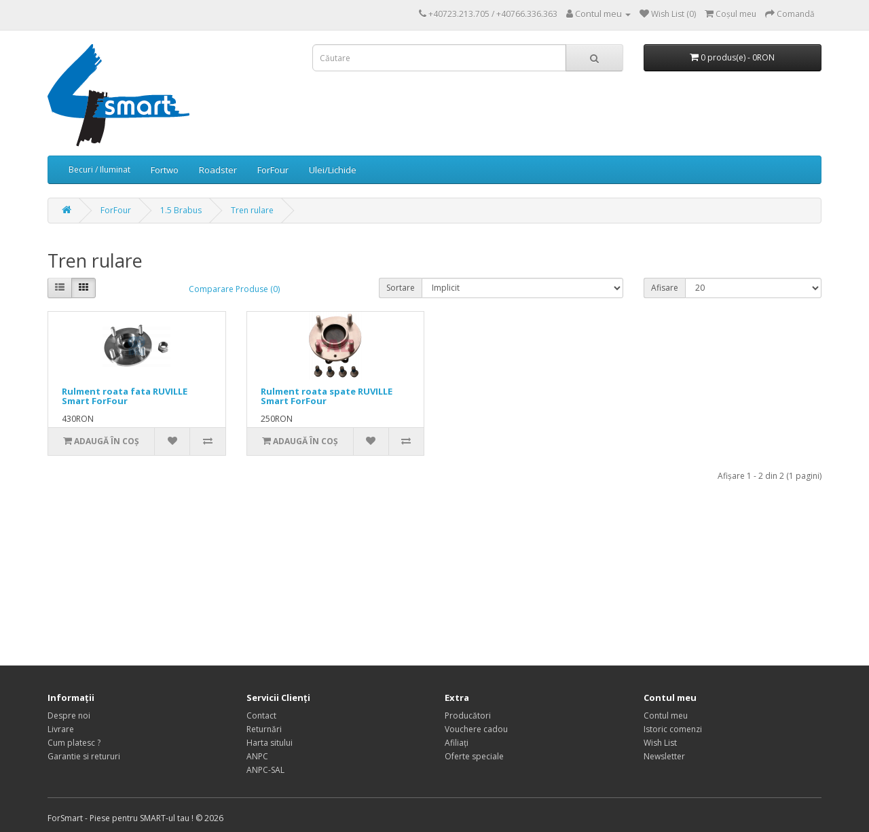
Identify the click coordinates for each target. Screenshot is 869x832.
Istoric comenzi (673, 729)
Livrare (61, 729)
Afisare (664, 287)
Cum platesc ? (74, 742)
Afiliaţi (456, 742)
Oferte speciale (474, 756)
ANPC (257, 756)
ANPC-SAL (265, 770)
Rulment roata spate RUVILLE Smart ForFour (326, 396)
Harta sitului (269, 742)
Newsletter (664, 756)
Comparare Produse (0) (234, 289)
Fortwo (165, 170)
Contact (261, 715)
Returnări (264, 729)
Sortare (400, 287)
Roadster (218, 170)
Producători (468, 715)
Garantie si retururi (84, 756)
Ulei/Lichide (332, 170)
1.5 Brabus (181, 210)
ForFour (273, 170)
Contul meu (666, 715)
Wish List (660, 742)
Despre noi (69, 715)
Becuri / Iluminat (99, 169)
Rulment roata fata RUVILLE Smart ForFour (124, 396)
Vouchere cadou (476, 729)
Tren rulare (252, 210)
